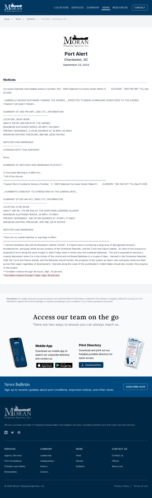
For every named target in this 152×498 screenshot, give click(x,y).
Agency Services (13, 455)
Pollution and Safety (14, 466)
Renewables (10, 471)
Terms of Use (141, 486)
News (106, 7)
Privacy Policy (121, 486)
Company (92, 7)
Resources (120, 7)
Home (7, 19)
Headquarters (47, 461)
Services (77, 7)
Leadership (45, 455)
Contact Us (117, 455)
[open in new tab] (6, 432)
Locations (61, 7)
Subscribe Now (135, 386)
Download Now (91, 365)
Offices (115, 461)
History (44, 466)
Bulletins (31, 19)
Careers (44, 471)
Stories (79, 461)
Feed (78, 455)
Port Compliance (13, 461)
